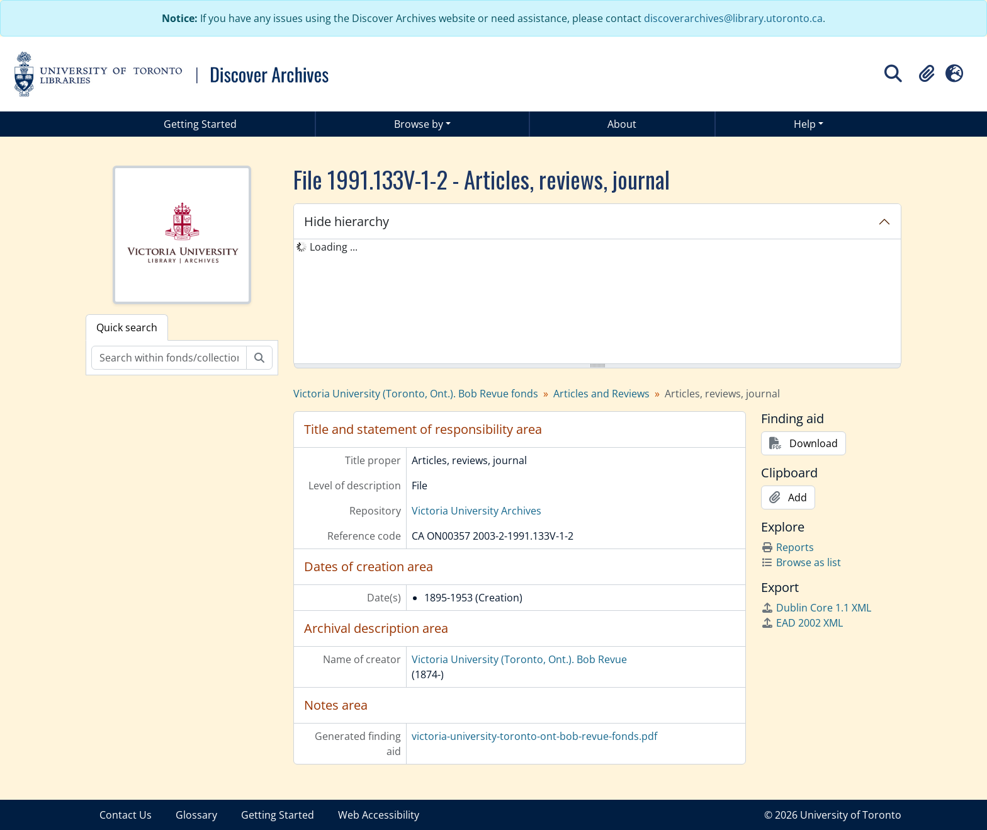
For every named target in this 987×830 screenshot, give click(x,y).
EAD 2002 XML (802, 623)
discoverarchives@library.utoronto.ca (733, 18)
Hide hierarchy (346, 221)
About (621, 124)
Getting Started (200, 124)
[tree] (597, 302)
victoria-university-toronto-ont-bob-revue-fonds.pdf (534, 736)
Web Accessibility (378, 815)
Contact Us (125, 815)
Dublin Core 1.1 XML (816, 608)
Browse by (418, 124)
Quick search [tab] (126, 327)
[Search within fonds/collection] (169, 358)
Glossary (196, 815)
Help (805, 124)
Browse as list (801, 562)
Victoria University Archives (476, 511)
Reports (787, 547)
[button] (926, 74)
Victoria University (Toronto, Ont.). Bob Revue (519, 659)
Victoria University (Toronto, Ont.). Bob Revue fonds (415, 394)
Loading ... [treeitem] (334, 247)
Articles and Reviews (601, 394)
